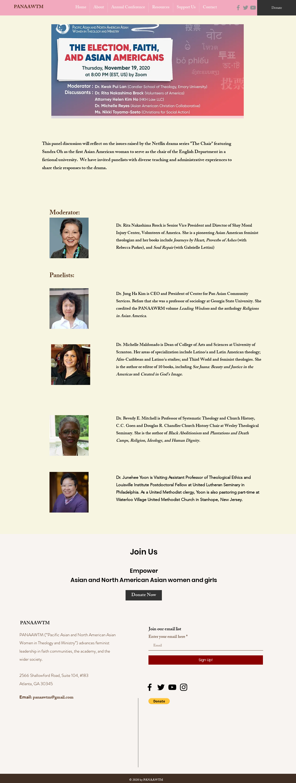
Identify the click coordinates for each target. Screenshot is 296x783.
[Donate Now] (144, 595)
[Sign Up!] (205, 660)
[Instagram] (183, 687)
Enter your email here (166, 637)
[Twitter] (245, 7)
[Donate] (276, 7)
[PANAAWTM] (27, 7)
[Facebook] (238, 7)
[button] (159, 701)
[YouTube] (253, 7)
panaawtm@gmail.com (53, 698)
